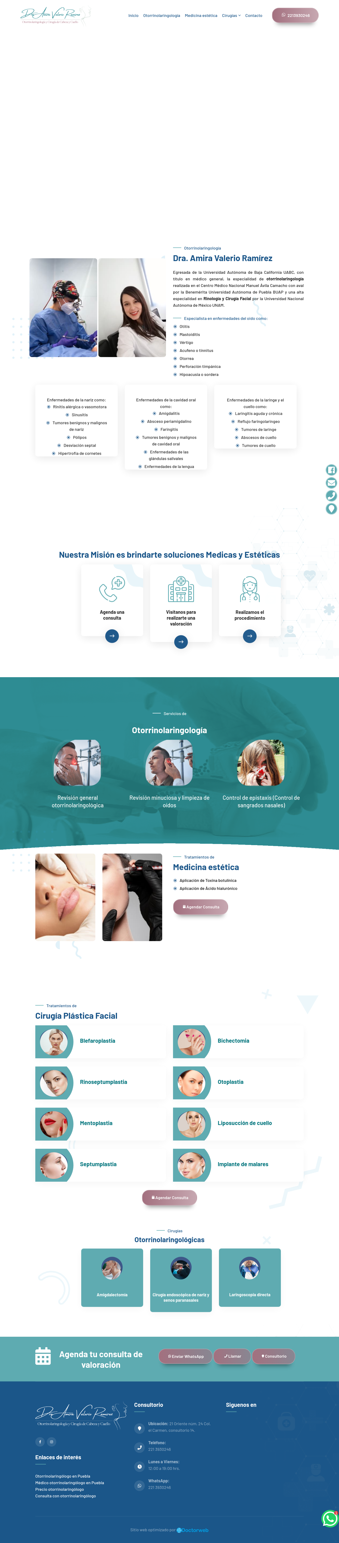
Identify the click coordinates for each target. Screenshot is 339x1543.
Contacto (253, 15)
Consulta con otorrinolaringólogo (65, 1495)
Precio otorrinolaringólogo (59, 1489)
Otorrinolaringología (161, 15)
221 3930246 (159, 1449)
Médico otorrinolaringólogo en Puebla (69, 1482)
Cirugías (229, 15)
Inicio (133, 15)
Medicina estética (201, 15)
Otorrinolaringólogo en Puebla (62, 1476)
